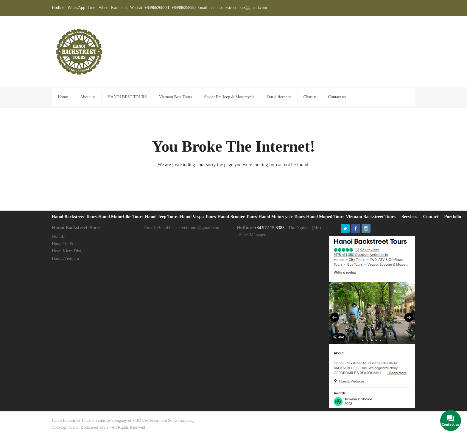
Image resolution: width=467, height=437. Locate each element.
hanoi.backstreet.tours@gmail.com (238, 7)
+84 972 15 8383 (269, 227)
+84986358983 (184, 7)
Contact (430, 216)
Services (409, 216)
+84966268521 (156, 7)
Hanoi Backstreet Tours (89, 427)
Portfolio (452, 216)
